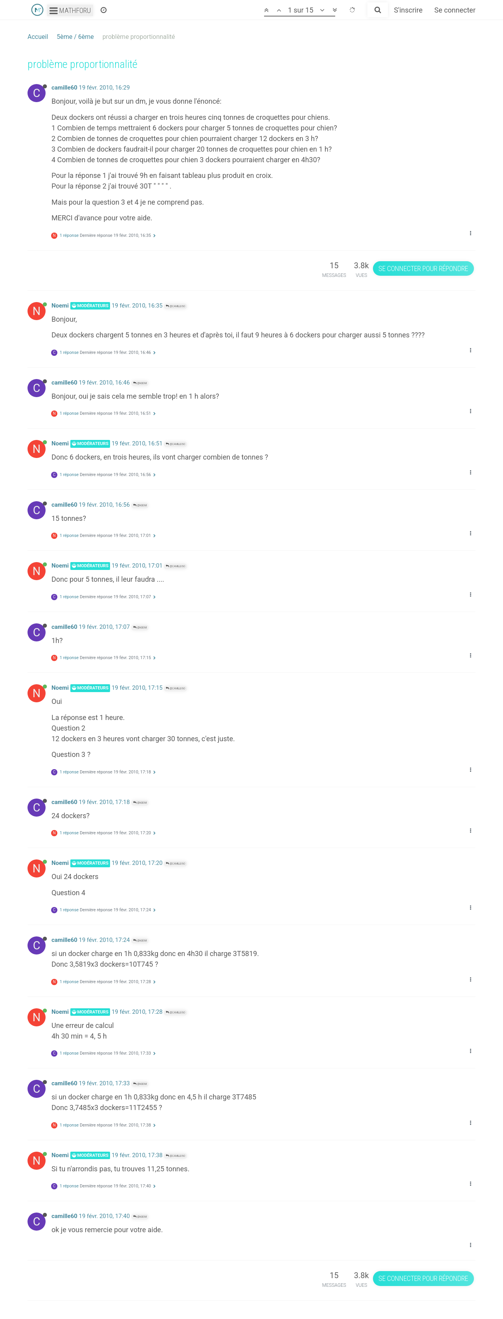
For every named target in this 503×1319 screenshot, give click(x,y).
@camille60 (175, 306)
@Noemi (140, 383)
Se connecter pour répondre (423, 268)
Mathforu (70, 10)
